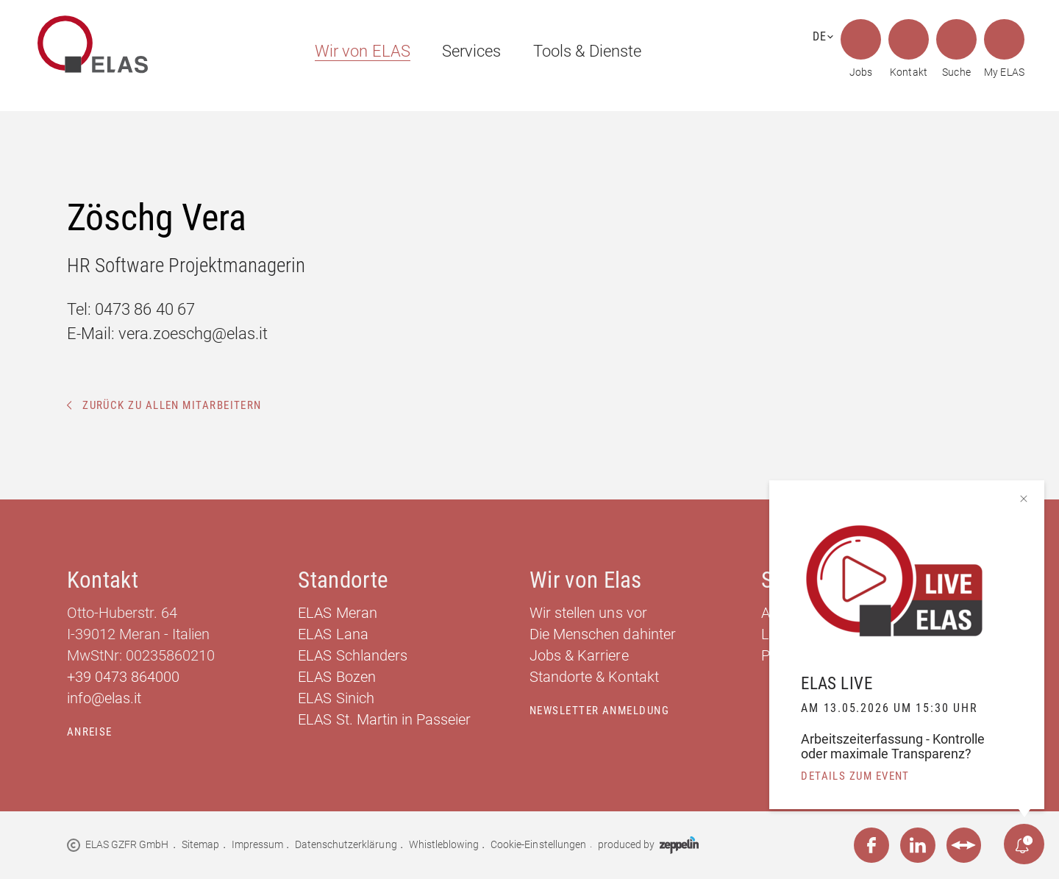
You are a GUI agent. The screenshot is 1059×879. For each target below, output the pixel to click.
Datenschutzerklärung (346, 844)
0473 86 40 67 (145, 309)
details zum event (855, 776)
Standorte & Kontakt (594, 677)
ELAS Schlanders (352, 655)
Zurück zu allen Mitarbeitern (164, 405)
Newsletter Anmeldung (599, 710)
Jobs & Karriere (579, 655)
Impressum (257, 844)
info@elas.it (104, 698)
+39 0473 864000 (123, 677)
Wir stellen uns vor (588, 613)
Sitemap (200, 844)
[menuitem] (355, 51)
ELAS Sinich (336, 698)
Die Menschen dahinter (603, 634)
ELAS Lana (333, 634)
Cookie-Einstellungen (538, 844)
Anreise (90, 732)
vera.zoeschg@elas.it (193, 333)
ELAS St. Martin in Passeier (384, 719)
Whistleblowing (444, 844)
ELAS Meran (337, 613)
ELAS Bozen (336, 677)
